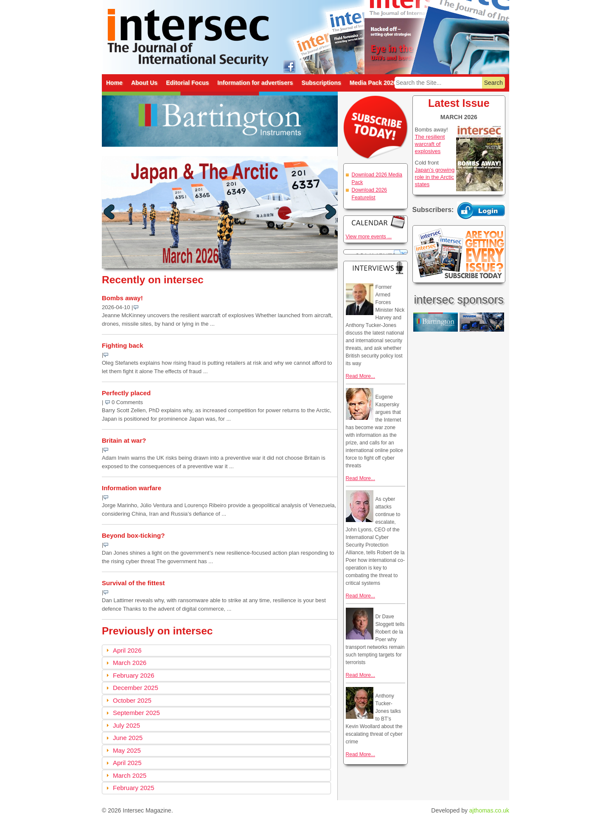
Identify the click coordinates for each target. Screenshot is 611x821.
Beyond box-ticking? (133, 535)
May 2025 (127, 750)
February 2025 (133, 787)
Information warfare (131, 487)
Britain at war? (124, 440)
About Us (144, 82)
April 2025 (127, 762)
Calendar (375, 222)
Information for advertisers (255, 82)
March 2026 (129, 662)
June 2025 (128, 737)
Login (481, 210)
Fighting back (122, 345)
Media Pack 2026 (373, 82)
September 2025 (136, 712)
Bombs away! (122, 298)
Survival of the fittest (133, 582)
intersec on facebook (289, 66)
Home (114, 82)
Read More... (360, 376)
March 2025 (129, 775)
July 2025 (126, 725)
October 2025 (132, 700)
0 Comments (127, 402)
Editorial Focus (187, 82)
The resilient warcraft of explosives (430, 144)
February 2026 (133, 675)
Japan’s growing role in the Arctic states (435, 177)
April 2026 (127, 650)
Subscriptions (321, 82)
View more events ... (369, 237)
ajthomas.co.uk (489, 810)
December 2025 (135, 687)
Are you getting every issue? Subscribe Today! (459, 254)
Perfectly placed (126, 393)
